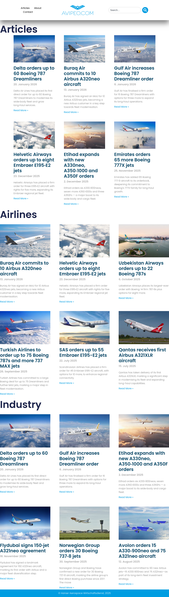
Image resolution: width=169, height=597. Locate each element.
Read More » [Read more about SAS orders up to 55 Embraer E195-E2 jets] (66, 383)
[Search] (145, 10)
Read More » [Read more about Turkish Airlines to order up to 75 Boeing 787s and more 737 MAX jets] (7, 394)
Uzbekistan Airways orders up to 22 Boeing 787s (141, 268)
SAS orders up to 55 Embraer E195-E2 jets (83, 352)
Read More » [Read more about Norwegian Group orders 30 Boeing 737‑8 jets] (66, 587)
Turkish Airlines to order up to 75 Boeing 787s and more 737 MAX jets (24, 358)
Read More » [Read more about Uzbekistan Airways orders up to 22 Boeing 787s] (126, 298)
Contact (28, 12)
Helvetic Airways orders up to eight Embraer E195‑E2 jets (34, 162)
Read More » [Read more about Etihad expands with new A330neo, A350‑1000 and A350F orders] (71, 204)
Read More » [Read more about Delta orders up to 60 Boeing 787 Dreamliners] (21, 110)
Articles (25, 8)
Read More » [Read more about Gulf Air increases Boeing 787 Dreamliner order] (121, 106)
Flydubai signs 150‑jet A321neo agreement (24, 548)
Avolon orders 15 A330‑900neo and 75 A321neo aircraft (142, 550)
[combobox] (125, 10)
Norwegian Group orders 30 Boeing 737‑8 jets (79, 550)
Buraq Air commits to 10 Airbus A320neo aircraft (82, 76)
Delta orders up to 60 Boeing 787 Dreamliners (34, 73)
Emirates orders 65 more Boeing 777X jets (132, 159)
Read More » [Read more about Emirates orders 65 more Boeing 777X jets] (121, 196)
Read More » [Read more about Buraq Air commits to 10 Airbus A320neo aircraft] (71, 112)
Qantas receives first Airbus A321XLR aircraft (142, 355)
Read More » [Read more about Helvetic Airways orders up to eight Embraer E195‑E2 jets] (21, 198)
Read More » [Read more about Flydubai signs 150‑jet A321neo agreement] (7, 578)
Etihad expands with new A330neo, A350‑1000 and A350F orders (82, 165)
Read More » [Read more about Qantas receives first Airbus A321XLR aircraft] (126, 388)
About (37, 8)
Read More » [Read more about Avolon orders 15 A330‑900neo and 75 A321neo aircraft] (126, 584)
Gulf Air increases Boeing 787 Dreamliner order (134, 73)
